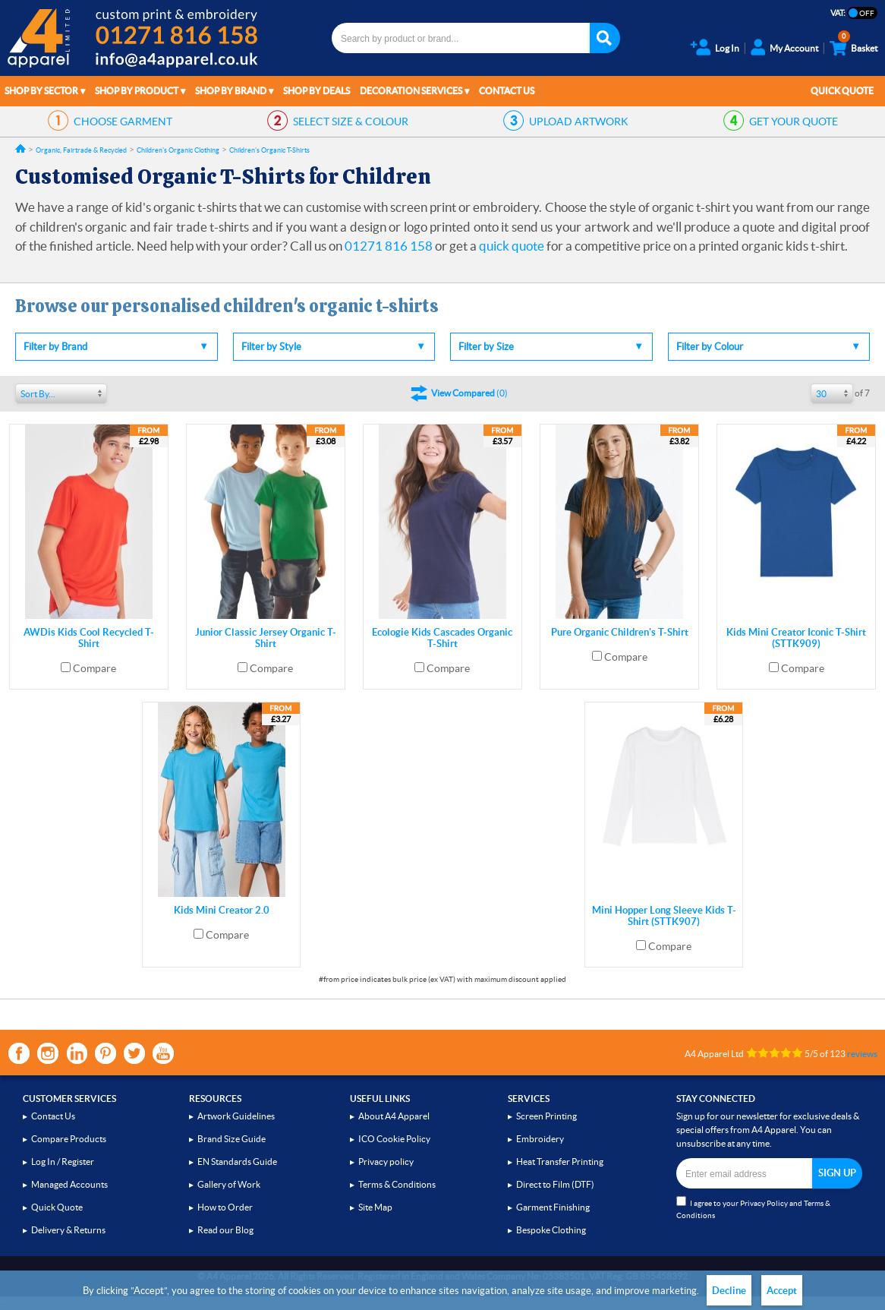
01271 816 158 (389, 245)
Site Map (375, 1207)
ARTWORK (578, 121)
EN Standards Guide (237, 1161)
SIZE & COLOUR (350, 121)
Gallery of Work (228, 1184)
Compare (94, 668)
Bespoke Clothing (551, 1230)
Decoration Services (411, 91)
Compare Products (68, 1139)
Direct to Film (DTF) (555, 1184)
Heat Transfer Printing (559, 1161)
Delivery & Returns (68, 1230)
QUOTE (793, 121)
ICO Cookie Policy (394, 1139)
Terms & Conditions (397, 1184)
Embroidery (540, 1139)
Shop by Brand (230, 91)
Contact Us (506, 91)
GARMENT (123, 121)
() (469, 393)
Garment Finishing (553, 1207)
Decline (729, 1290)
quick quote (511, 245)
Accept (782, 1290)
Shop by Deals (316, 91)
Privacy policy (386, 1161)
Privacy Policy (764, 1203)
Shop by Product (136, 91)
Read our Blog (225, 1230)
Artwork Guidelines (236, 1116)
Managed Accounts (69, 1184)
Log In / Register (62, 1161)
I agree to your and (753, 1208)
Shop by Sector (41, 91)
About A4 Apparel (394, 1116)
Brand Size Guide (231, 1139)
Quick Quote (842, 91)
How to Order (225, 1207)
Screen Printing (546, 1116)
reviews (862, 1054)
